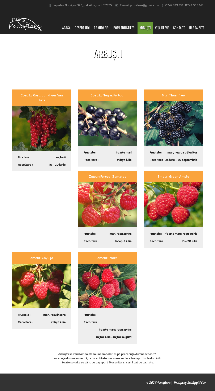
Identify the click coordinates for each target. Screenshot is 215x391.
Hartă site (196, 27)
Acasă (67, 27)
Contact (179, 27)
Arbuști (145, 27)
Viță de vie (162, 27)
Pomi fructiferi (124, 27)
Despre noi (82, 27)
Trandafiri (101, 27)
